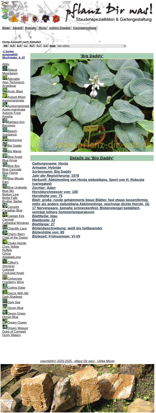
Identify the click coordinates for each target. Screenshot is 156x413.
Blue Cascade (12, 169)
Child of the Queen (15, 237)
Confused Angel (13, 273)
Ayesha (7, 116)
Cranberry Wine (13, 282)
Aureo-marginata (13, 109)
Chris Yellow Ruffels (10, 248)
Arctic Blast (15, 91)
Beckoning (14, 140)
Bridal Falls (9, 198)
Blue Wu (8, 191)
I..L (25, 45)
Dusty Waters (11, 335)
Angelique (9, 85)
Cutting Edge (16, 287)
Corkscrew (14, 278)
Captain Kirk (15, 216)
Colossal (8, 269)
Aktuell (17, 27)
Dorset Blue (10, 317)
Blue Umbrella (17, 187)
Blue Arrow (9, 160)
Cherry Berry (16, 234)
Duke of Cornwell (14, 331)
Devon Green (16, 313)
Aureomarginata (13, 100)
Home (6, 27)
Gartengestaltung (84, 27)
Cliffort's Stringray (10, 264)
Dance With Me (17, 293)
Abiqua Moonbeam (10, 71)
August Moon (16, 97)
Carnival (8, 219)
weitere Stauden (60, 27)
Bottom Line (10, 194)
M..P (32, 45)
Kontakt (30, 27)
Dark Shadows (12, 296)
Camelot (13, 207)
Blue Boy (13, 166)
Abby (5, 64)
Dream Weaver (17, 328)
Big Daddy (14, 145)
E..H (19, 45)
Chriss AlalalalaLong (11, 255)
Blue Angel (14, 157)
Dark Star (14, 302)
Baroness (8, 125)
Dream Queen (17, 322)
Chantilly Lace (17, 228)
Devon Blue (15, 308)
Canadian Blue (12, 210)
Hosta (42, 27)
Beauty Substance (9, 132)
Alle (5, 45)
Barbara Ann (16, 122)
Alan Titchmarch (13, 82)
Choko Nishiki (16, 243)
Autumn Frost (11, 113)
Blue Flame (10, 173)
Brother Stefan (12, 201)
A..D (12, 45)
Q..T (39, 45)
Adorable (13, 79)
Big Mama (14, 151)
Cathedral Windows (15, 223)
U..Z (46, 45)
